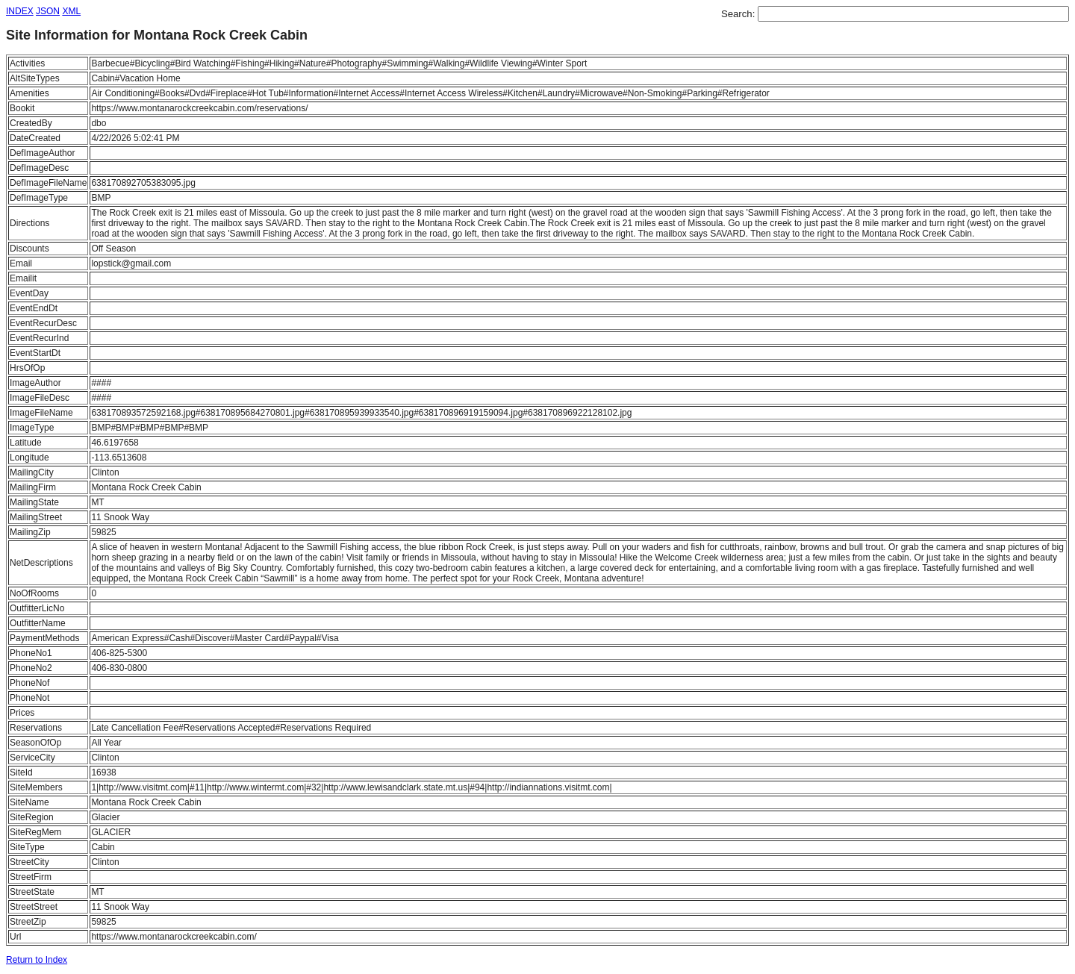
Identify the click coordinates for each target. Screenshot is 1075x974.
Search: (739, 13)
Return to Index (36, 960)
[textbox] (913, 14)
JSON (48, 11)
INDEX (20, 11)
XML (71, 11)
